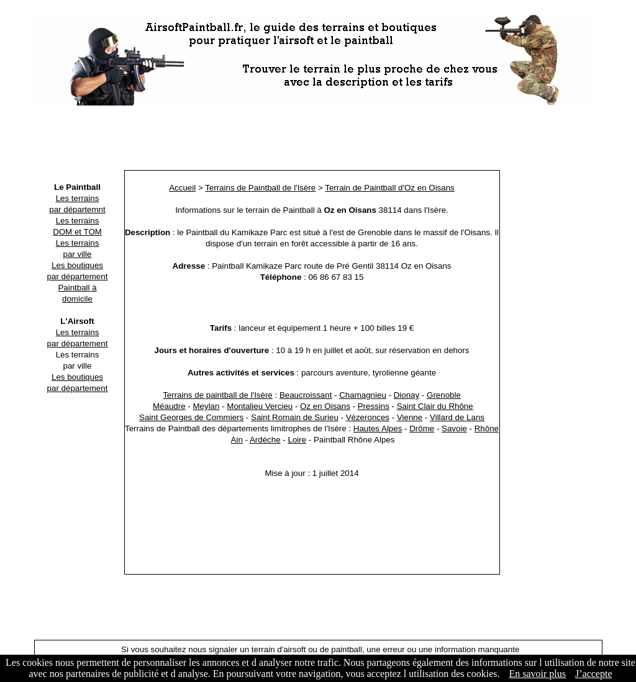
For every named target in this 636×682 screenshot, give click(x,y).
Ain (237, 439)
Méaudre (169, 406)
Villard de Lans (457, 417)
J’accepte (593, 673)
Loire (297, 439)
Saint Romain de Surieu (294, 417)
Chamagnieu (362, 395)
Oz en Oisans (325, 406)
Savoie (454, 428)
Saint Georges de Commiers (191, 417)
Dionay (407, 395)
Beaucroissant (305, 395)
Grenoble (444, 395)
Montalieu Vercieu (260, 406)
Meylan (206, 406)
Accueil (182, 187)
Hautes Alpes (377, 428)
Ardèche (265, 439)
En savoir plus (537, 673)
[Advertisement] (318, 140)
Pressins (373, 406)
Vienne (409, 417)
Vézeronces (367, 417)
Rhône (487, 428)
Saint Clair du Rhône (435, 406)
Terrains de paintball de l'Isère (218, 395)
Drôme (421, 428)
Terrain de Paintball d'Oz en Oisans (390, 187)
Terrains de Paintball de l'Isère (260, 187)
